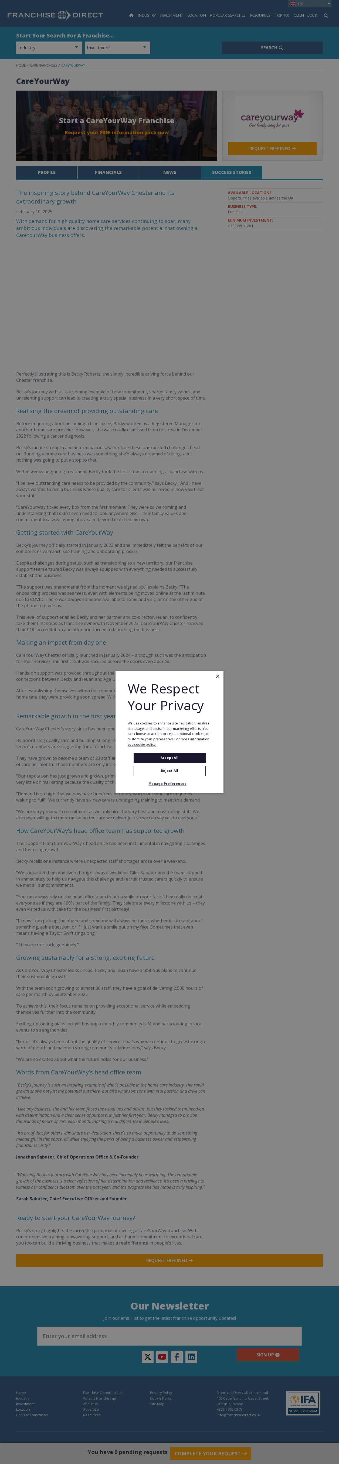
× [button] (217, 677)
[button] (169, 784)
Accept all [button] (170, 757)
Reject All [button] (169, 771)
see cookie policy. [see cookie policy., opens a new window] (142, 744)
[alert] (169, 732)
